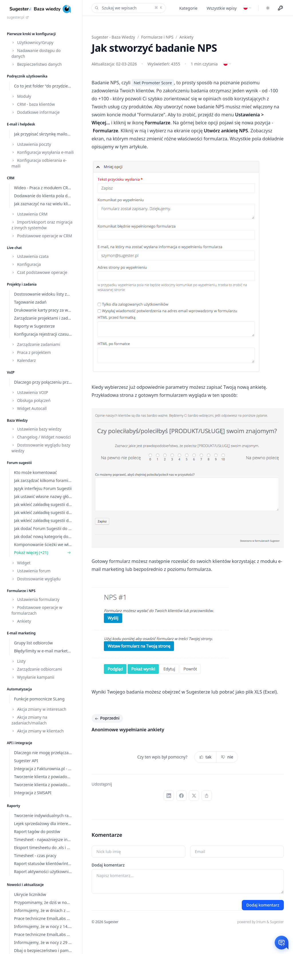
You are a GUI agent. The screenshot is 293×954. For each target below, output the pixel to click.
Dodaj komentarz (108, 865)
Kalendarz (23, 360)
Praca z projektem (31, 352)
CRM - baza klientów (33, 104)
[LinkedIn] (169, 795)
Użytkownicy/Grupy (32, 42)
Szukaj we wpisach (128, 8)
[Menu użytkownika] (280, 8)
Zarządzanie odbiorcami (36, 669)
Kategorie (188, 8)
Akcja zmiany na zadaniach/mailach (29, 720)
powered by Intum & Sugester (260, 921)
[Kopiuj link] (206, 795)
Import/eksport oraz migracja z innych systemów (41, 224)
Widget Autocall (29, 408)
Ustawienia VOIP (29, 392)
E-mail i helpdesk (21, 124)
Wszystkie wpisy (222, 8)
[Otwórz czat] (281, 942)
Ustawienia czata (30, 256)
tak (205, 757)
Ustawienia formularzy (35, 599)
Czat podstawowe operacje (39, 272)
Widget (20, 562)
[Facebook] (181, 795)
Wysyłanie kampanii (32, 677)
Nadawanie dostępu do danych (36, 53)
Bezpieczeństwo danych (36, 64)
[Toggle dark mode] (267, 8)
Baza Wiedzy (17, 420)
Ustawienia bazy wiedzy (36, 429)
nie (227, 757)
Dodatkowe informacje (35, 112)
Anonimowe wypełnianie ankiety (128, 729)
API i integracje (19, 742)
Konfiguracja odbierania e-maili (39, 163)
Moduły (21, 96)
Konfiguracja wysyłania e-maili (42, 152)
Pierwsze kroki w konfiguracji (31, 33)
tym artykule (133, 147)
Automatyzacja (19, 689)
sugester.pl (18, 17)
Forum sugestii (19, 462)
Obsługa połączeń (31, 400)
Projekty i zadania (22, 284)
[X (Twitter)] (194, 795)
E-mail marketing (21, 633)
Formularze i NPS (21, 590)
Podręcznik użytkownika (27, 76)
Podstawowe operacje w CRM (41, 235)
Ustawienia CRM (29, 214)
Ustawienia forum (31, 570)
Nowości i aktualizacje (25, 884)
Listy (18, 661)
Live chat (14, 247)
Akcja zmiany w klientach (37, 731)
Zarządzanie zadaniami (35, 344)
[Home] (41, 9)
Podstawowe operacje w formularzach (36, 610)
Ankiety (21, 621)
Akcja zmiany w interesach (38, 709)
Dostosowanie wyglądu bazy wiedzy (40, 447)
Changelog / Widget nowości (41, 437)
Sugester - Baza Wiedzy (113, 37)
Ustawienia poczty (31, 144)
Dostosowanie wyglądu (36, 578)
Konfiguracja (26, 264)
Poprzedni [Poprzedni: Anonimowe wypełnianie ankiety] (107, 718)
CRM (11, 178)
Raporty (13, 805)
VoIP (11, 372)
